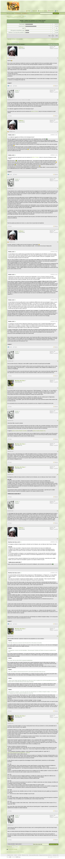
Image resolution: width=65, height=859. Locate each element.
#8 (57, 420)
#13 (57, 636)
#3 (57, 131)
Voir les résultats (55, 39)
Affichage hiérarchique (53, 44)
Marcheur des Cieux (20, 380)
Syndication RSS (55, 855)
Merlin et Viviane (34, 111)
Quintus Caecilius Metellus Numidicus (19, 430)
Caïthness (20, 47)
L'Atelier (23, 16)
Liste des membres (43, 10)
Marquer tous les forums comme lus (45, 855)
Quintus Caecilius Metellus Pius (39, 430)
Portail (29, 10)
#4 (57, 188)
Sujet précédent (11, 844)
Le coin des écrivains (17, 16)
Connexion (19, 13)
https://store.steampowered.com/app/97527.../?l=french (18, 752)
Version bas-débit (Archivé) (33, 855)
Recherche (35, 10)
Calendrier (52, 10)
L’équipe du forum (10, 855)
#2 (57, 99)
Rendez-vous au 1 (10, 16)
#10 (57, 474)
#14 (57, 723)
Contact (15, 855)
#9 (57, 451)
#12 (57, 538)
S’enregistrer (24, 13)
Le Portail (19, 855)
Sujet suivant (18, 844)
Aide (57, 10)
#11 (57, 510)
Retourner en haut (25, 855)
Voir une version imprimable (12, 849)
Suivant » (16, 42)
